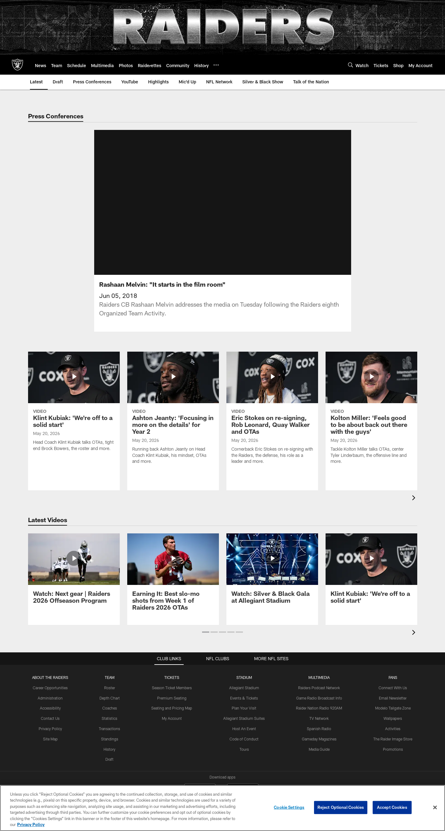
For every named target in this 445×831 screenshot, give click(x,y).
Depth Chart (109, 698)
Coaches (109, 708)
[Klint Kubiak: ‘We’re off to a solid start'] (74, 405)
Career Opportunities (50, 687)
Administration (50, 698)
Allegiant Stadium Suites (244, 718)
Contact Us (50, 718)
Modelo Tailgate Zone (393, 708)
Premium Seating (171, 698)
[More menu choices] (216, 64)
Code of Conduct (244, 739)
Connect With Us (393, 687)
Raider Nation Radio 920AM (319, 708)
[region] (222, 808)
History (109, 749)
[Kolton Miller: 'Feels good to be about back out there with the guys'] (371, 412)
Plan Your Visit (244, 708)
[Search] (350, 65)
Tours (244, 749)
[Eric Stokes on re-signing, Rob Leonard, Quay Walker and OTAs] (272, 412)
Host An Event (244, 728)
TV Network (319, 718)
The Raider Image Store (392, 739)
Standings (109, 739)
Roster (109, 687)
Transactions (109, 728)
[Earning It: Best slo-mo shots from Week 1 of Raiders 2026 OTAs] (173, 575)
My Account (172, 718)
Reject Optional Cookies (340, 807)
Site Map (50, 739)
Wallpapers (393, 718)
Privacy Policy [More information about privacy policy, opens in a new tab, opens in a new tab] (31, 824)
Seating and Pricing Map (171, 708)
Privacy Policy (50, 728)
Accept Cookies (392, 807)
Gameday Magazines (319, 739)
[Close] (435, 807)
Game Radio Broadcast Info (319, 698)
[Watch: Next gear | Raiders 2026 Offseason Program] (74, 572)
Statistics (109, 718)
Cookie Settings (289, 807)
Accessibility (50, 708)
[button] (205, 632)
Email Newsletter (393, 698)
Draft (109, 759)
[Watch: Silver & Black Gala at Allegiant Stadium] (272, 572)
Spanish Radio (319, 728)
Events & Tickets (244, 698)
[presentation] (414, 498)
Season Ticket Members (172, 687)
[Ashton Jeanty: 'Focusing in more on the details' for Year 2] (173, 412)
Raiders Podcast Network (319, 687)
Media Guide (319, 749)
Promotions (393, 749)
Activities (392, 728)
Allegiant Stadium (244, 687)
